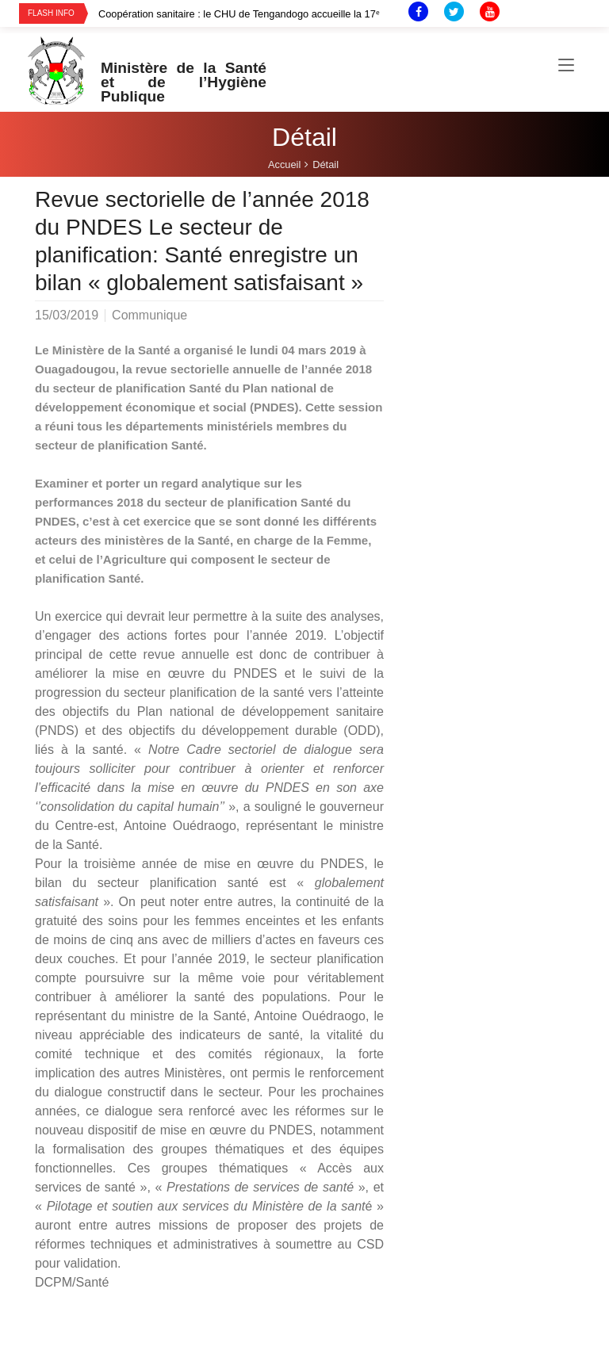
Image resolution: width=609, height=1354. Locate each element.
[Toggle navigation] (566, 66)
